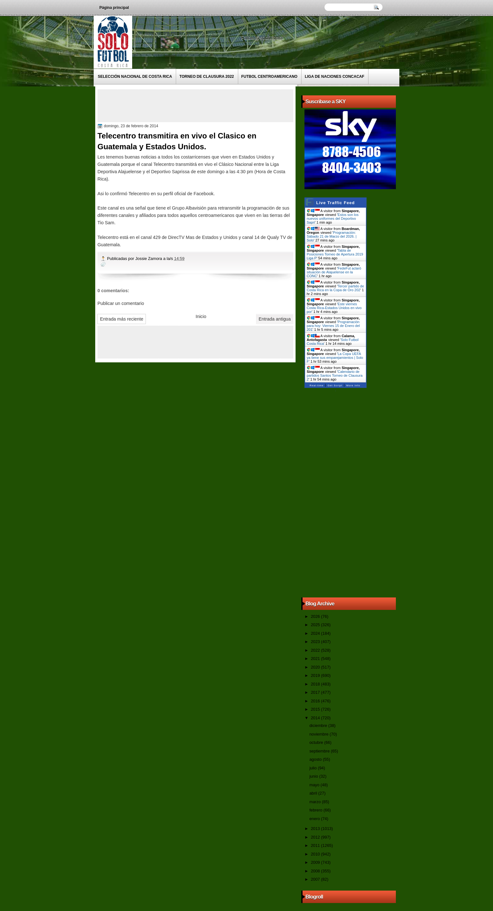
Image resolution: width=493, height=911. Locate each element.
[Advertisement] (215, 105)
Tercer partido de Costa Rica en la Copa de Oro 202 (335, 288)
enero (315, 818)
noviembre (319, 734)
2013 (316, 828)
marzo (315, 801)
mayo (314, 784)
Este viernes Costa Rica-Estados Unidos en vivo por (334, 308)
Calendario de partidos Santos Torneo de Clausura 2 (334, 375)
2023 (316, 641)
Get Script (334, 385)
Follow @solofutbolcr (262, 38)
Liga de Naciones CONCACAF (334, 76)
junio (314, 776)
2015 (316, 709)
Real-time (317, 385)
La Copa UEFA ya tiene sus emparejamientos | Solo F (335, 357)
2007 (316, 879)
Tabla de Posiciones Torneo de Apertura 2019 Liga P (335, 254)
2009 (316, 862)
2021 (316, 658)
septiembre (320, 751)
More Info (353, 385)
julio (313, 768)
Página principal (114, 7)
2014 (316, 717)
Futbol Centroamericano (269, 76)
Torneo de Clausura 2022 (206, 76)
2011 (316, 845)
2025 (316, 624)
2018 (316, 684)
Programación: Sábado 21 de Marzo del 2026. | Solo (331, 236)
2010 (316, 854)
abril (313, 793)
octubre (316, 742)
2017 (316, 692)
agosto (316, 759)
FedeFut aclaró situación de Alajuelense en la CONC (334, 272)
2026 (316, 616)
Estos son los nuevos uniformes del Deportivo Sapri (333, 218)
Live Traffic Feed (335, 202)
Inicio (201, 316)
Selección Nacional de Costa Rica (135, 76)
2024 (316, 633)
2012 (316, 837)
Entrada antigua (275, 319)
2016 (316, 701)
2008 (316, 871)
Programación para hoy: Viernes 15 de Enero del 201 (333, 325)
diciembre (318, 725)
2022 (316, 650)
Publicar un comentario (120, 303)
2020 (316, 667)
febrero (316, 810)
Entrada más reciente (121, 319)
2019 (316, 675)
